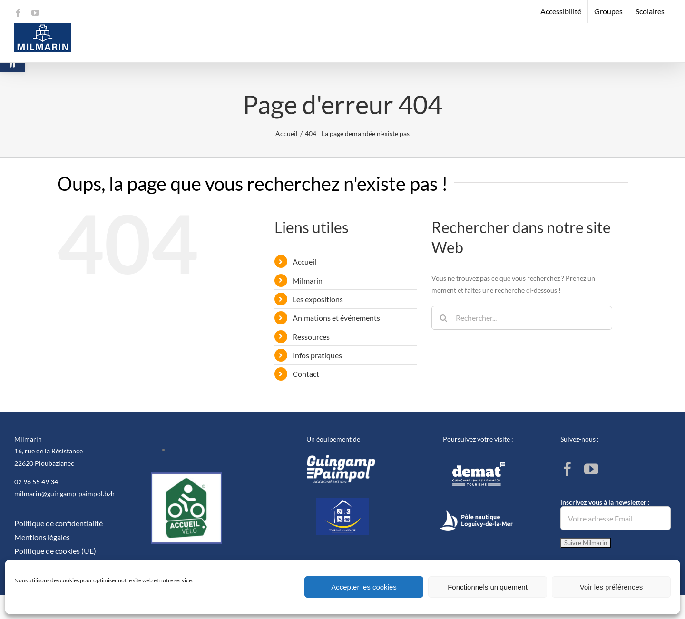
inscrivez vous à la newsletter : (615, 514)
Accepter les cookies (364, 587)
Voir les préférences (611, 587)
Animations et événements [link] (336, 317)
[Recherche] (443, 318)
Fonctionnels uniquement (488, 587)
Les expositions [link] (318, 299)
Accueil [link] (304, 261)
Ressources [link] (311, 336)
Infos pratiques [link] (317, 355)
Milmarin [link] (308, 280)
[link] (18, 13)
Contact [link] (306, 373)
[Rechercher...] (521, 318)
